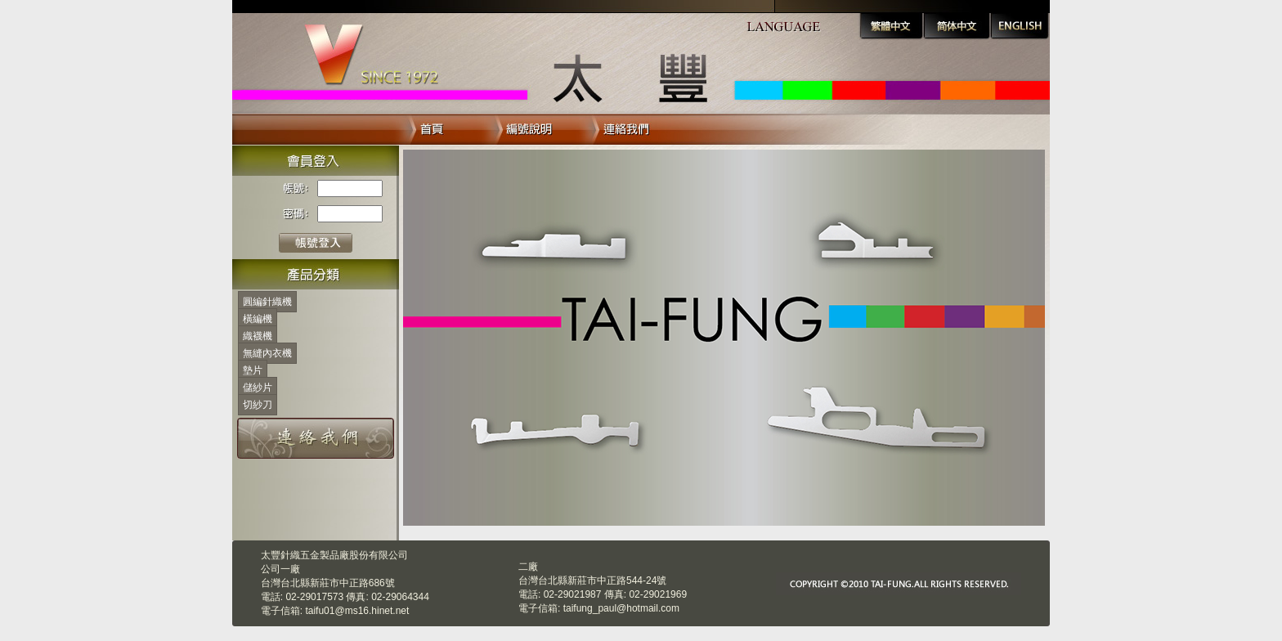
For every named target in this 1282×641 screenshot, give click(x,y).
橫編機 (257, 319)
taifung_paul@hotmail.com (621, 608)
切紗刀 (257, 404)
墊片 (252, 370)
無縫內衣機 (267, 353)
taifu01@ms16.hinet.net (357, 610)
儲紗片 (257, 387)
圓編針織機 (267, 301)
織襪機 (257, 336)
